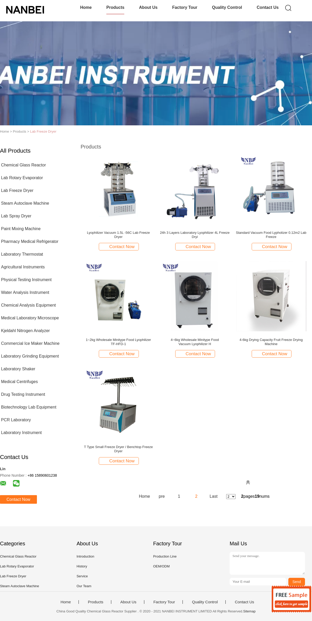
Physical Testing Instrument (26, 279)
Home (86, 7)
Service (82, 576)
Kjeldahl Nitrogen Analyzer (25, 330)
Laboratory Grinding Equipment (30, 356)
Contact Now (18, 499)
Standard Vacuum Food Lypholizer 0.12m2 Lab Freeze (271, 235)
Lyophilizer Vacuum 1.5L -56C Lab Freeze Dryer (118, 235)
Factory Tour (184, 7)
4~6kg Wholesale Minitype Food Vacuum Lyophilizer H (195, 342)
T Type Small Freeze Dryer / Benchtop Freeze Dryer (118, 449)
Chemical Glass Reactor (23, 165)
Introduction (85, 556)
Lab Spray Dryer (16, 216)
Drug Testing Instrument (23, 394)
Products (115, 7)
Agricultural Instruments (23, 267)
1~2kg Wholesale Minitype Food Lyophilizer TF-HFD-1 (118, 342)
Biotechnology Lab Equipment (28, 407)
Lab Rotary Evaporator (22, 178)
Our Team (83, 586)
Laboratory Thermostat (22, 254)
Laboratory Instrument (21, 432)
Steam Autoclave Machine (25, 203)
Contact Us (267, 7)
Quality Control (227, 7)
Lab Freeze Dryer (43, 131)
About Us (148, 7)
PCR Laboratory (16, 420)
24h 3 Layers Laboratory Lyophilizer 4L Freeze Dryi (195, 235)
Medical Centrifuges (19, 381)
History (81, 566)
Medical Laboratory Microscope (30, 318)
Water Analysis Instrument (25, 292)
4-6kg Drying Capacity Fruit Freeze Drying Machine (271, 342)
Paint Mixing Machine (21, 229)
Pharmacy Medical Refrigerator (29, 241)
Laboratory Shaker (18, 369)
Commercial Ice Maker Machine (30, 343)
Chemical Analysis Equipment (28, 305)
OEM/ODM (161, 566)
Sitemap (249, 611)
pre (162, 496)
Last (213, 496)
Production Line (165, 556)
